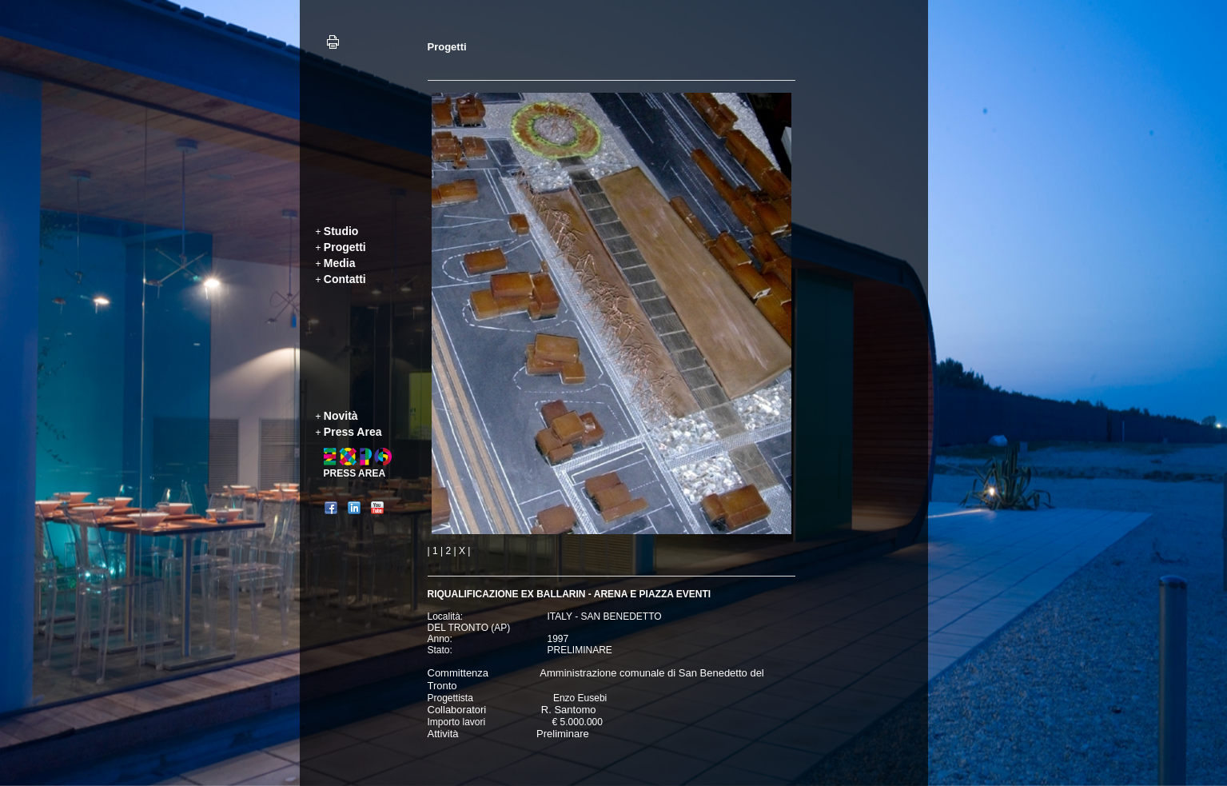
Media (340, 263)
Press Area (353, 431)
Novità (341, 415)
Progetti (345, 247)
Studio (341, 231)
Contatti (345, 279)
